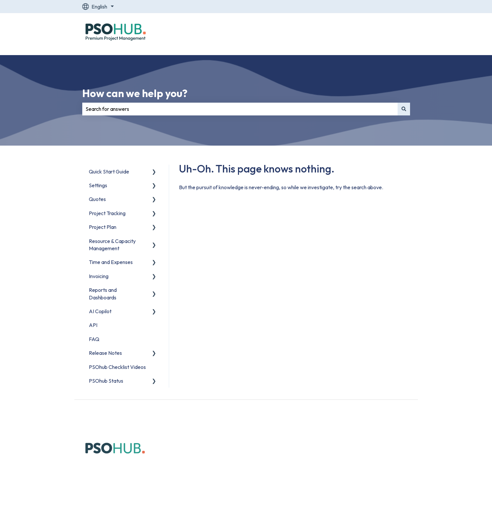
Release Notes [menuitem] (105, 353)
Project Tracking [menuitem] (107, 213)
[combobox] (240, 109)
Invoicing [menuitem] (98, 276)
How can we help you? (134, 93)
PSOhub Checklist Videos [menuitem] (117, 367)
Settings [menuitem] (98, 185)
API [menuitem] (93, 325)
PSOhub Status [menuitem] (106, 380)
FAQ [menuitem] (94, 339)
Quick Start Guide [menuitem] (109, 171)
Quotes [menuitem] (97, 199)
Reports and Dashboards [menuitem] (103, 293)
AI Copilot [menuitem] (100, 311)
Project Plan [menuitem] (102, 227)
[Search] (404, 109)
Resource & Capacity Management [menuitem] (112, 245)
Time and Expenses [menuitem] (111, 262)
